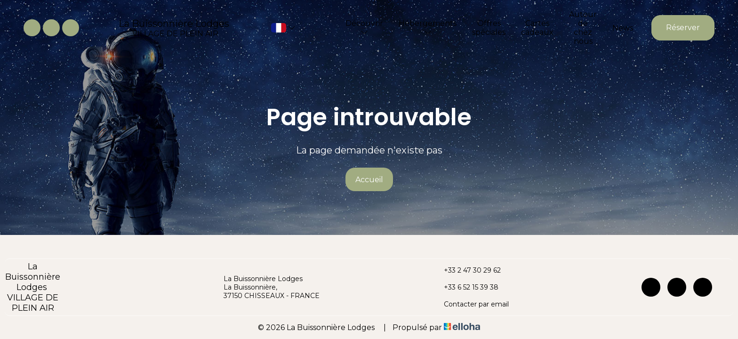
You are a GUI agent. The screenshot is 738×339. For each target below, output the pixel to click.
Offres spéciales (488, 28)
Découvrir (364, 27)
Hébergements (428, 27)
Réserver (683, 27)
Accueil (369, 179)
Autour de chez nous (583, 28)
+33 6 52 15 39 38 (465, 287)
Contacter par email (471, 304)
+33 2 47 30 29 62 (467, 270)
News (622, 28)
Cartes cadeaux (537, 28)
